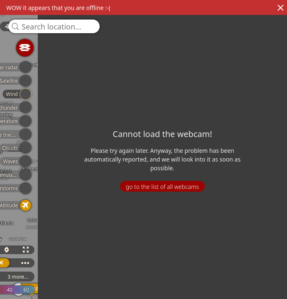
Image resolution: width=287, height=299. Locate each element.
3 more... (38, 276)
